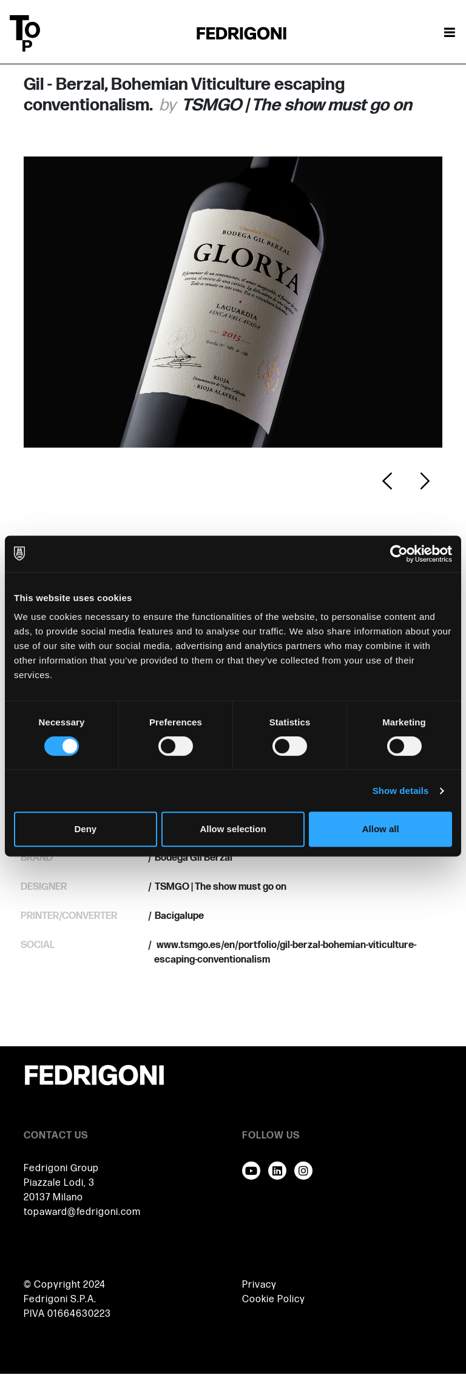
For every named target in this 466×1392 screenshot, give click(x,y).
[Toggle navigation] (449, 33)
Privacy (259, 1285)
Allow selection (233, 829)
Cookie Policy (273, 1299)
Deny (85, 829)
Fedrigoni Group (61, 1168)
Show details (401, 790)
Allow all (380, 829)
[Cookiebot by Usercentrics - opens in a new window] (399, 554)
